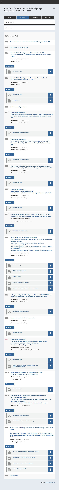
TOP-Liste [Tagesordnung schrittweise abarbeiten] (35, 17)
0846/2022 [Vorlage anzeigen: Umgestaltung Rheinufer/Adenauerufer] (10, 327)
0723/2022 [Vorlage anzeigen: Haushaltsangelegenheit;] (10, 354)
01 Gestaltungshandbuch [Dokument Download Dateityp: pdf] (19, 270)
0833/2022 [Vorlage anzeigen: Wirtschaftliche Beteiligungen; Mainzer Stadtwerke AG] (10, 66)
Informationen (10, 17)
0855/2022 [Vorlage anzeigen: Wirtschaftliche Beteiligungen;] (10, 89)
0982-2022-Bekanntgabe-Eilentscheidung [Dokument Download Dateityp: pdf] (23, 421)
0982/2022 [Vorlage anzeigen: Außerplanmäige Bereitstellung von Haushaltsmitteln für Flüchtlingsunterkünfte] (10, 410)
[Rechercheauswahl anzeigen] (54, 8)
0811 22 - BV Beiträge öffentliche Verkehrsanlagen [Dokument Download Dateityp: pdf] (26, 451)
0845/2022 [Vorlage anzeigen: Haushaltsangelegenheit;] (10, 154)
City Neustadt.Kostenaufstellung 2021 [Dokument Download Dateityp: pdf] (23, 463)
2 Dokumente (9, 28)
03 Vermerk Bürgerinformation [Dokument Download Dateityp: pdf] (21, 282)
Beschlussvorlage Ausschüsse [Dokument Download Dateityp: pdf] (20, 230)
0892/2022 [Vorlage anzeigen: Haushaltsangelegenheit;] (10, 177)
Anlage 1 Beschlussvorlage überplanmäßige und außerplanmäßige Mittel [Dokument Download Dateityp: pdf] (25, 366)
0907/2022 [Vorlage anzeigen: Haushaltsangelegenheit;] (10, 202)
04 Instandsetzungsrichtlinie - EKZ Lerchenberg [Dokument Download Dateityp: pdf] (25, 288)
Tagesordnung (22, 17)
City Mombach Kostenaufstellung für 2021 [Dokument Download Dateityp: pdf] (24, 457)
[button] (50, 71)
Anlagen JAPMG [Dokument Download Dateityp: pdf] (17, 100)
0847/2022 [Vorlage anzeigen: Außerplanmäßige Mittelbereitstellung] (10, 226)
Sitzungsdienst (50, 482)
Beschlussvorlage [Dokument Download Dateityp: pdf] (17, 71)
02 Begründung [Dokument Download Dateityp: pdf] (17, 276)
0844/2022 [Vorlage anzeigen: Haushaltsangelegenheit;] (10, 127)
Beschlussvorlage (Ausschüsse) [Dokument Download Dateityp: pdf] (21, 132)
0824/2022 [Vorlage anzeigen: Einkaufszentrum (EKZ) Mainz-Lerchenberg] (10, 260)
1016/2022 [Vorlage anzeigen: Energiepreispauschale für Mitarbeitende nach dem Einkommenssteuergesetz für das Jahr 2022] (10, 384)
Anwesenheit (48, 17)
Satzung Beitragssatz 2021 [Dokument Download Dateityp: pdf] (19, 468)
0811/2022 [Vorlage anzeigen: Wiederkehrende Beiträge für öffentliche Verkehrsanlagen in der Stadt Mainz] (10, 446)
